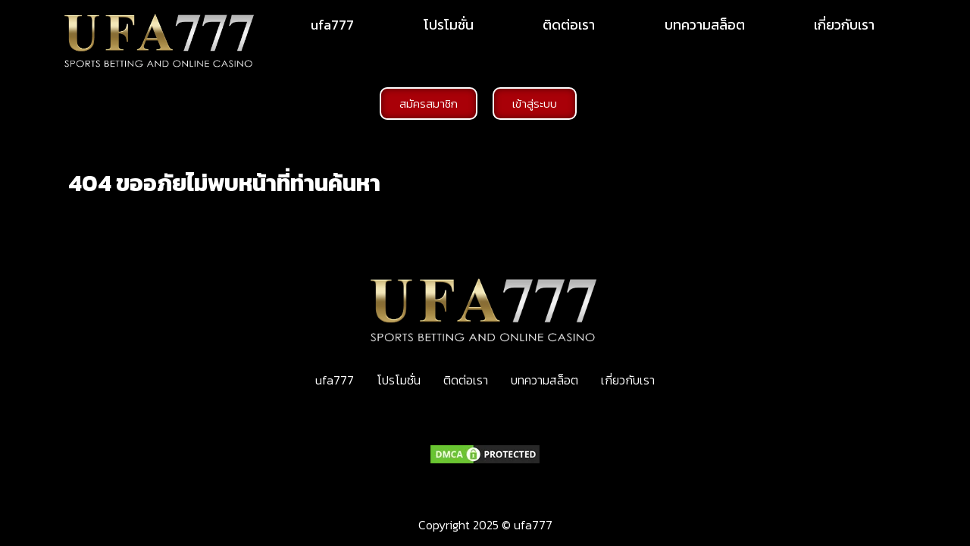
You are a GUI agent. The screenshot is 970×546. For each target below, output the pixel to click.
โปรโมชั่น (449, 24)
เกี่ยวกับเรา (844, 24)
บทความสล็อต (705, 24)
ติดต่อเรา (569, 24)
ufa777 (332, 24)
